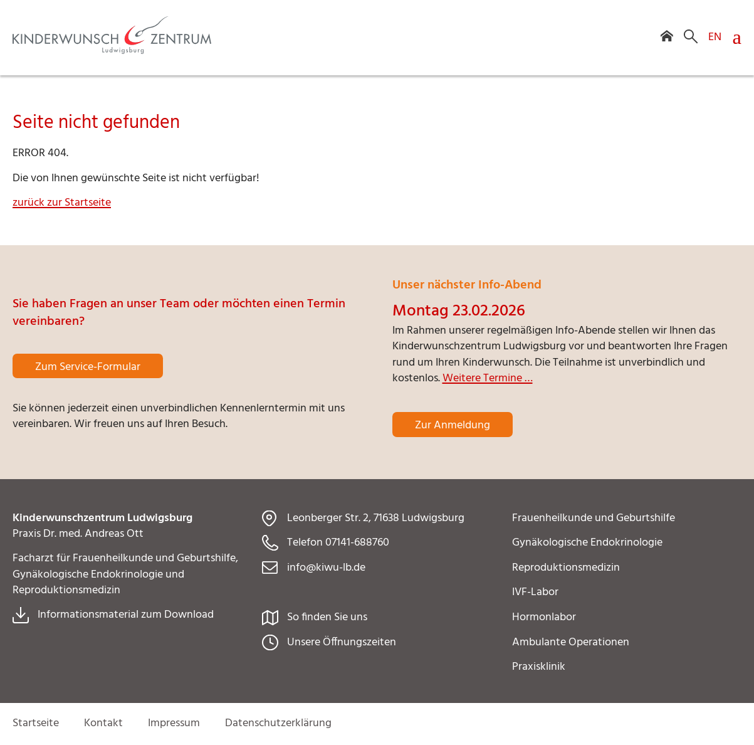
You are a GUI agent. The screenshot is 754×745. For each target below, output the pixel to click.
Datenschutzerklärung (278, 723)
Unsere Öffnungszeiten (341, 642)
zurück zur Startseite (62, 203)
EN (714, 36)
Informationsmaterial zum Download (126, 615)
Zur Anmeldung (452, 425)
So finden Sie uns (327, 617)
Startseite (36, 723)
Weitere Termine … (487, 378)
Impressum (174, 723)
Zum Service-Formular (87, 367)
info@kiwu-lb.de (326, 568)
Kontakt (103, 723)
